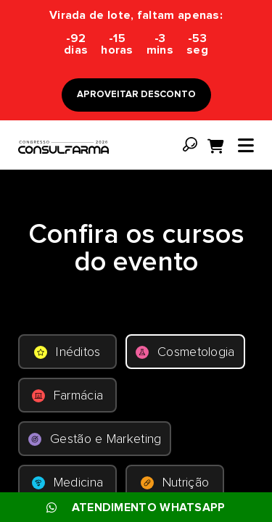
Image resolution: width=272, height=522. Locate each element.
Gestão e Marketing (94, 439)
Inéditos (67, 352)
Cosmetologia (185, 352)
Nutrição (175, 482)
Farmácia (67, 395)
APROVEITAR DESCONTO (136, 94)
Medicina (67, 482)
